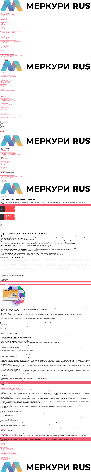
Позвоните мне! (4, 440)
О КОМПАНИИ (3, 49)
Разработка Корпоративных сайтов (8, 15)
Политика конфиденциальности (7, 32)
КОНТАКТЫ (2, 58)
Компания (2, 443)
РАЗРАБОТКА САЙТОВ (5, 37)
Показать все (3, 408)
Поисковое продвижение (6, 19)
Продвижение (3, 456)
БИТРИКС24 (3, 47)
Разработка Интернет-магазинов (7, 14)
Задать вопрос (3, 281)
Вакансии (2, 26)
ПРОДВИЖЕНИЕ (4, 42)
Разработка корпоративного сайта (8, 434)
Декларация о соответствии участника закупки (11, 31)
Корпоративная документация (7, 29)
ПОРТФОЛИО (3, 36)
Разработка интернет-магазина (7, 431)
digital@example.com (5, 182)
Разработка (3, 451)
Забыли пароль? (4, 130)
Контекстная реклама (5, 21)
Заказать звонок (4, 284)
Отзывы (2, 27)
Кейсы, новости (3, 28)
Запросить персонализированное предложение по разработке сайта (16, 205)
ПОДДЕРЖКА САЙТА (4, 46)
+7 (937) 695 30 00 (4, 59)
